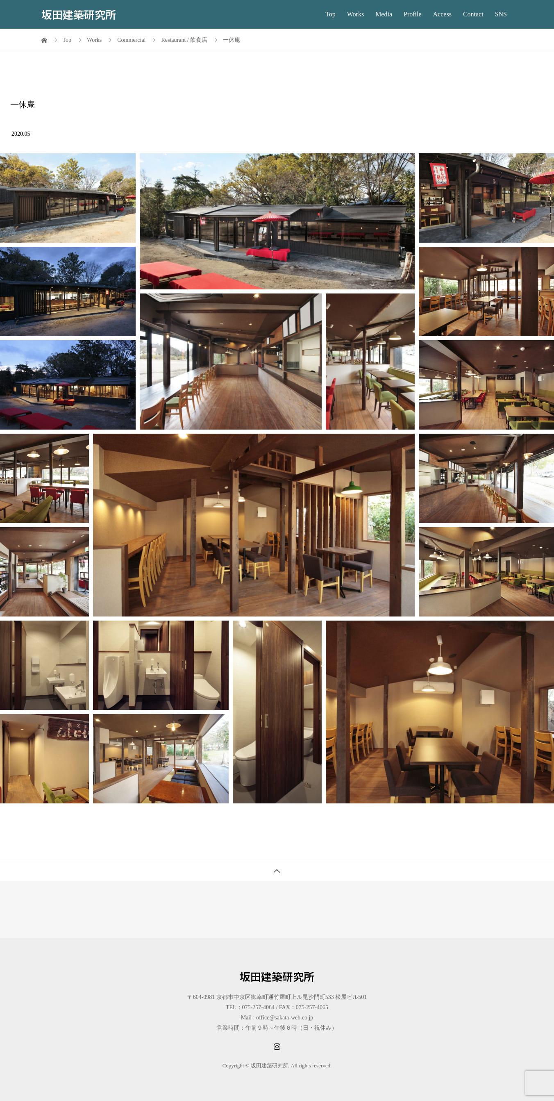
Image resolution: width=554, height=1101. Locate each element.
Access (442, 14)
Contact (473, 14)
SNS (501, 14)
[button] (68, 198)
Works (355, 14)
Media (383, 14)
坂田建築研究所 (78, 14)
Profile (413, 14)
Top (330, 14)
